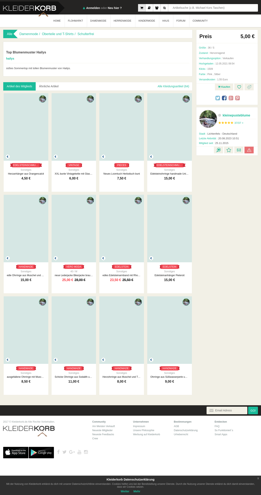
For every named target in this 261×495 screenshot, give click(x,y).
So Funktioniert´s (224, 430)
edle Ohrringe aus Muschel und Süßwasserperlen (26, 275)
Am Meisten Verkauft (103, 426)
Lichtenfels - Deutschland (218, 133)
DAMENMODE (98, 20)
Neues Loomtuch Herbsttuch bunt (121, 173)
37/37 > (238, 122)
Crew (95, 438)
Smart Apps (221, 434)
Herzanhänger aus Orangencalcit (26, 173)
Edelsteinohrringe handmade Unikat (169, 173)
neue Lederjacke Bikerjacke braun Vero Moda (74, 275)
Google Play (41, 452)
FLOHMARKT (75, 20)
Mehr (137, 491)
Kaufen (224, 86)
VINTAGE (74, 165)
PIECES (121, 165)
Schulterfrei (85, 34)
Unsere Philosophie (143, 430)
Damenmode (28, 34)
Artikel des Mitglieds (19, 86)
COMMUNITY (200, 20)
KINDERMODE (146, 20)
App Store (15, 452)
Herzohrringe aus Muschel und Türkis (122, 376)
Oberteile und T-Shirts (58, 34)
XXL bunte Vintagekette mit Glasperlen (74, 173)
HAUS (165, 20)
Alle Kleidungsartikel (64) (173, 86)
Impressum (139, 426)
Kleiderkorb (29, 431)
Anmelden (93, 8)
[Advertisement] (227, 183)
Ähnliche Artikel (49, 86)
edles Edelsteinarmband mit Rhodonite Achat (122, 275)
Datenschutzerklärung (186, 430)
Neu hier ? (115, 8)
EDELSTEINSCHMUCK (26, 165)
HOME (57, 20)
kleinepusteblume (234, 115)
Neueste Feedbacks (103, 434)
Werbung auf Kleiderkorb (146, 434)
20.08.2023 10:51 (219, 138)
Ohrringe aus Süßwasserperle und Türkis (169, 376)
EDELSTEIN (121, 266)
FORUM (180, 20)
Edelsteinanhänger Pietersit (170, 275)
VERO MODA (73, 266)
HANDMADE (26, 266)
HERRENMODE (122, 20)
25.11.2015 (214, 143)
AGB (176, 426)
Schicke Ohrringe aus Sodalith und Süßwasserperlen (74, 376)
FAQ (217, 426)
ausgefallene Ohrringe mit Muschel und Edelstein (26, 376)
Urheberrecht (181, 434)
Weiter (125, 491)
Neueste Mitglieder (102, 430)
